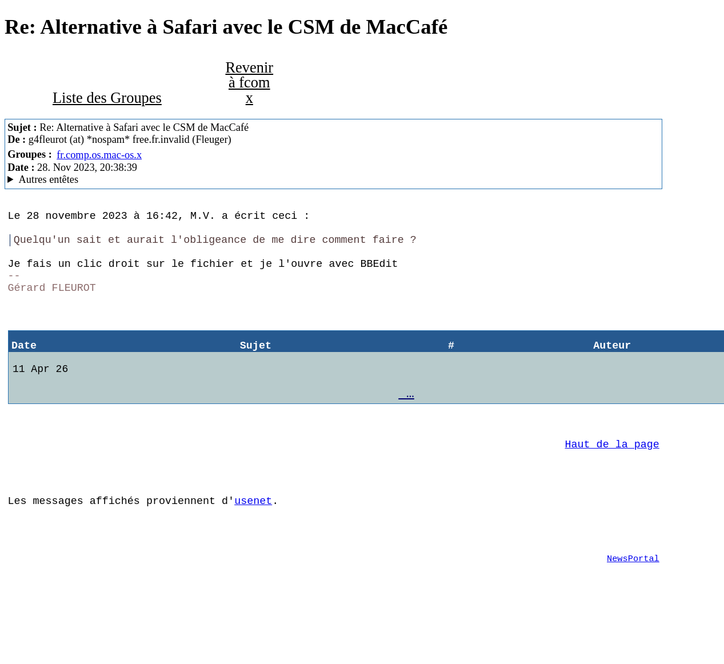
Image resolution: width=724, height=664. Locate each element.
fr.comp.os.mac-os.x (99, 155)
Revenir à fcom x (249, 82)
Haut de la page (612, 479)
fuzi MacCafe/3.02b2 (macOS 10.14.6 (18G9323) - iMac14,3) (333, 180)
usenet (253, 542)
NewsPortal (633, 607)
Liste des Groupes (107, 97)
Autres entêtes (49, 179)
